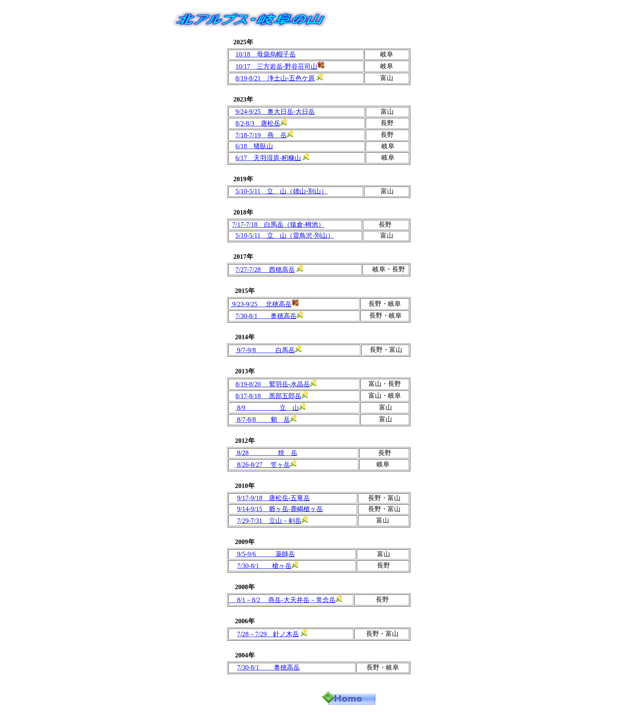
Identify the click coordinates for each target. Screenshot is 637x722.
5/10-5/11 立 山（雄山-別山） (282, 191)
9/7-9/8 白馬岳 (265, 350)
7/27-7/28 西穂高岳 (265, 269)
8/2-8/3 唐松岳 (258, 123)
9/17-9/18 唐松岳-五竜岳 (273, 497)
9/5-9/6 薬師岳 (265, 554)
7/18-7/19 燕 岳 (261, 135)
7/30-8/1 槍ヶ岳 (264, 565)
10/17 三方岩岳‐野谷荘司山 (277, 66)
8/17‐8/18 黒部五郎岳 (268, 395)
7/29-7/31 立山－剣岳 (269, 520)
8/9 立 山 (267, 407)
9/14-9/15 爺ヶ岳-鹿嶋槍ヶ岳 (280, 508)
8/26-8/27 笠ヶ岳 (263, 464)
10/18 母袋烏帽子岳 (266, 54)
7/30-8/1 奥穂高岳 (266, 315)
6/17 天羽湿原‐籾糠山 (268, 157)
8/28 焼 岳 (266, 452)
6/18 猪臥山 (254, 146)
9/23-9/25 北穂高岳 (261, 304)
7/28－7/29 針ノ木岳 (268, 634)
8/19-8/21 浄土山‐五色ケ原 (275, 78)
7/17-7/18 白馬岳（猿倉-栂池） (278, 224)
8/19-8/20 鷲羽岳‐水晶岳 (273, 384)
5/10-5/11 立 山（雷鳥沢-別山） (285, 235)
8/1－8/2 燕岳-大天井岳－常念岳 (282, 599)
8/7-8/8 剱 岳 (263, 419)
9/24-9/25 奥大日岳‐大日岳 (275, 111)
